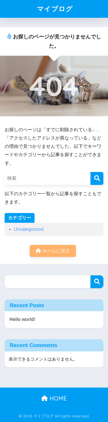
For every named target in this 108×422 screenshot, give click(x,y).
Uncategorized (28, 229)
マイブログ (55, 9)
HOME (54, 398)
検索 (96, 281)
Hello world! (22, 319)
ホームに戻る (53, 250)
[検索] (96, 178)
